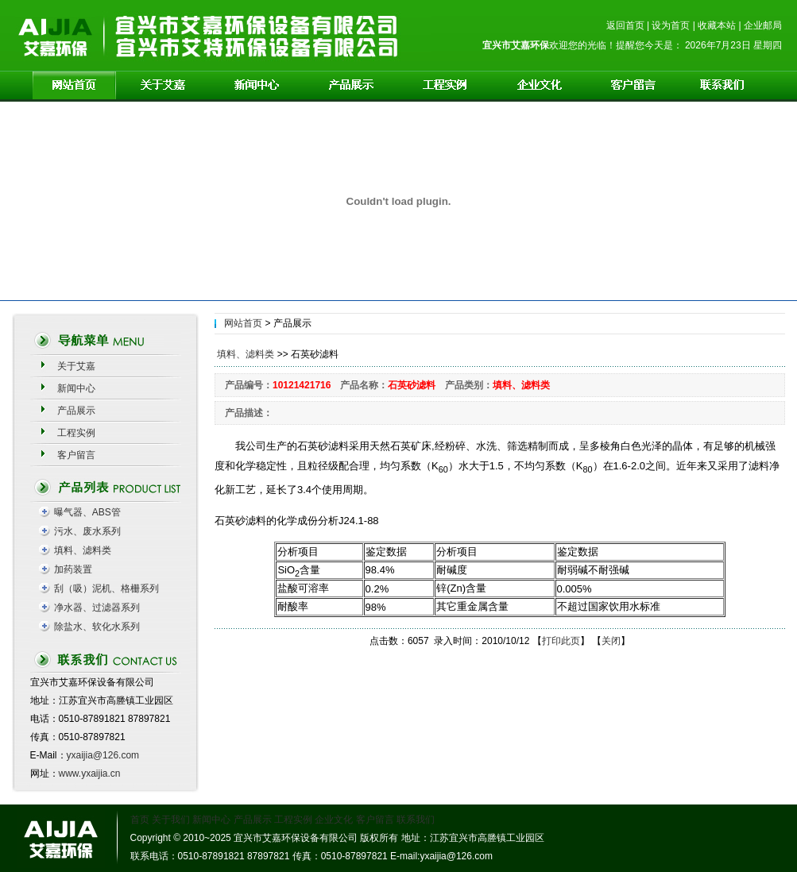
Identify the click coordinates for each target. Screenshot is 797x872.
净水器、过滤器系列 (97, 607)
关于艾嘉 (76, 366)
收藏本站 (717, 25)
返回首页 (625, 25)
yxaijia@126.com (103, 755)
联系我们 (416, 819)
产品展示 (76, 410)
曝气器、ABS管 (87, 512)
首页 (139, 819)
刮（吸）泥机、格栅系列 (106, 588)
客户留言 (76, 455)
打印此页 (561, 640)
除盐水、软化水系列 (97, 626)
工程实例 (76, 432)
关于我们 (171, 819)
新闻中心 (76, 388)
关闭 (611, 640)
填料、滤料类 (82, 550)
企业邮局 (763, 25)
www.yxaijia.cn (90, 773)
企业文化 (334, 819)
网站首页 (243, 323)
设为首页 (671, 25)
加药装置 (73, 569)
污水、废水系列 (87, 531)
